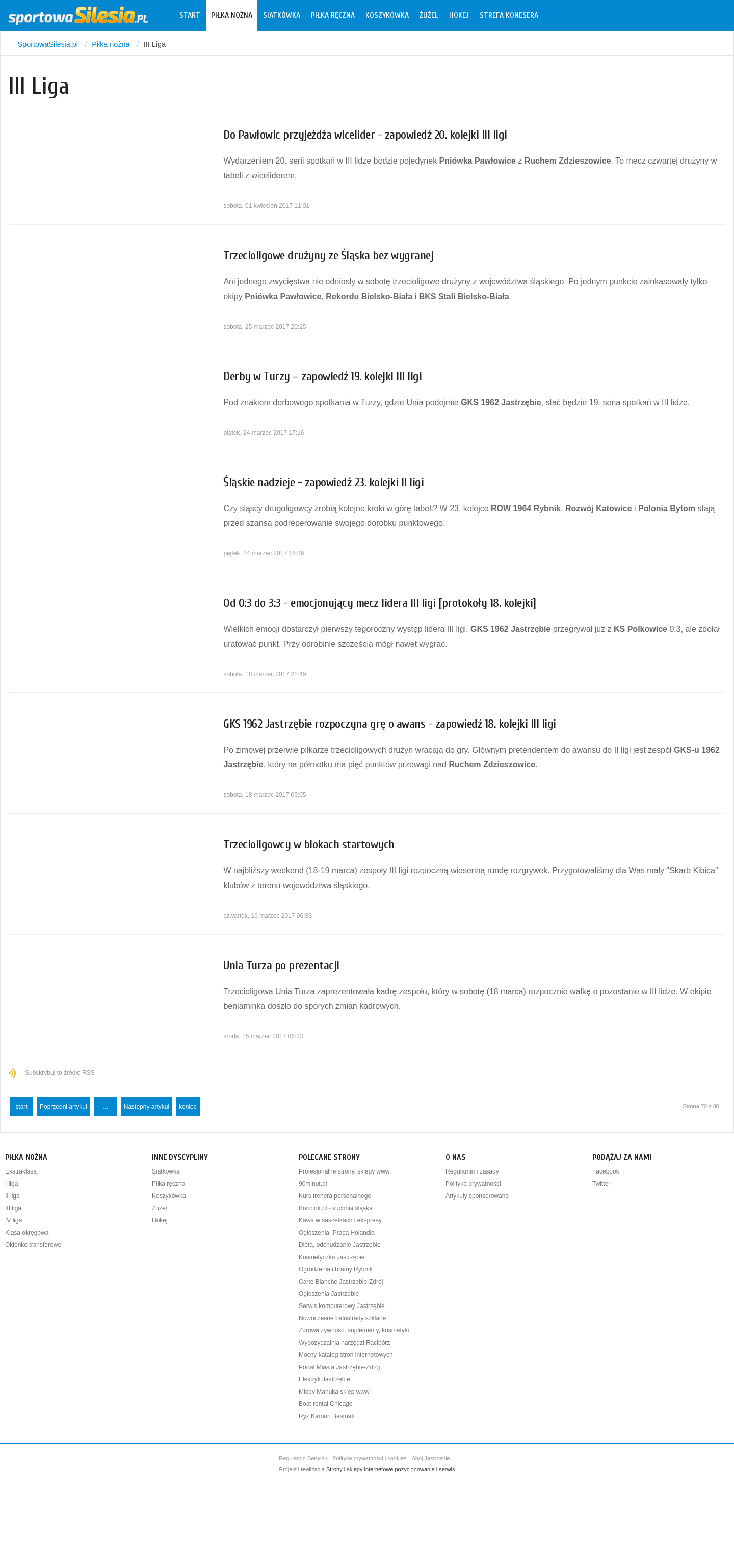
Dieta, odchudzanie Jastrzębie (340, 1244)
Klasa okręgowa (26, 1232)
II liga (12, 1196)
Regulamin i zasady (472, 1171)
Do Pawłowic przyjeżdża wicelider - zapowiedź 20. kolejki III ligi (365, 135)
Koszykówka (387, 15)
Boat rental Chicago (325, 1403)
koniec (188, 1106)
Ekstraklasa (21, 1171)
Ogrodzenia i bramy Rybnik (336, 1269)
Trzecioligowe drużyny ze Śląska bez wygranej (328, 255)
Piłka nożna (231, 15)
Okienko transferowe (33, 1244)
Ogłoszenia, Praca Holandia (337, 1232)
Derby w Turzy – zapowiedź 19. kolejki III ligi (322, 376)
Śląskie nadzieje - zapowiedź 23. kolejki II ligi (323, 482)
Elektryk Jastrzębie (324, 1379)
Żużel (429, 15)
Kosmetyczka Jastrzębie (331, 1257)
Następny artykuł (146, 1106)
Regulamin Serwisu (303, 1458)
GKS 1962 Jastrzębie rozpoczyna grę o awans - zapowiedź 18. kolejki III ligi (389, 724)
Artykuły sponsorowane (477, 1196)
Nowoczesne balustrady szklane (342, 1318)
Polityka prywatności (473, 1183)
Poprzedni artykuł (63, 1106)
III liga (13, 1208)
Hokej (459, 15)
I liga (11, 1183)
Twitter (601, 1183)
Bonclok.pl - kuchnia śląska (336, 1208)
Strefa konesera (509, 15)
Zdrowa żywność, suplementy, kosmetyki (354, 1330)
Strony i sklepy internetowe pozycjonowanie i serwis (390, 1469)
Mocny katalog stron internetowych (346, 1354)
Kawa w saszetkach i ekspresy (340, 1220)
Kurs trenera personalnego (335, 1196)
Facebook (605, 1171)
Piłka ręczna (333, 15)
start (21, 1106)
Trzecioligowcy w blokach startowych (309, 844)
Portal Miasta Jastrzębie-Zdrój (339, 1367)
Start (189, 15)
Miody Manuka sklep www (334, 1391)
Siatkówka (281, 15)
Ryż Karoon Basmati (326, 1416)
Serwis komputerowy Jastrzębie (342, 1306)
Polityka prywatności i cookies (369, 1458)
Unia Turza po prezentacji (281, 965)
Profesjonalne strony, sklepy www (344, 1171)
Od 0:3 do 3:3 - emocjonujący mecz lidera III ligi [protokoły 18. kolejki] (379, 603)
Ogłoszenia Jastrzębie (329, 1293)
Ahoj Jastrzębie (431, 1458)
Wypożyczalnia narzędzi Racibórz (344, 1342)
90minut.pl (313, 1183)
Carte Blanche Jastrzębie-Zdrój (341, 1281)
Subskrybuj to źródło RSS (60, 1072)
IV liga (13, 1220)
